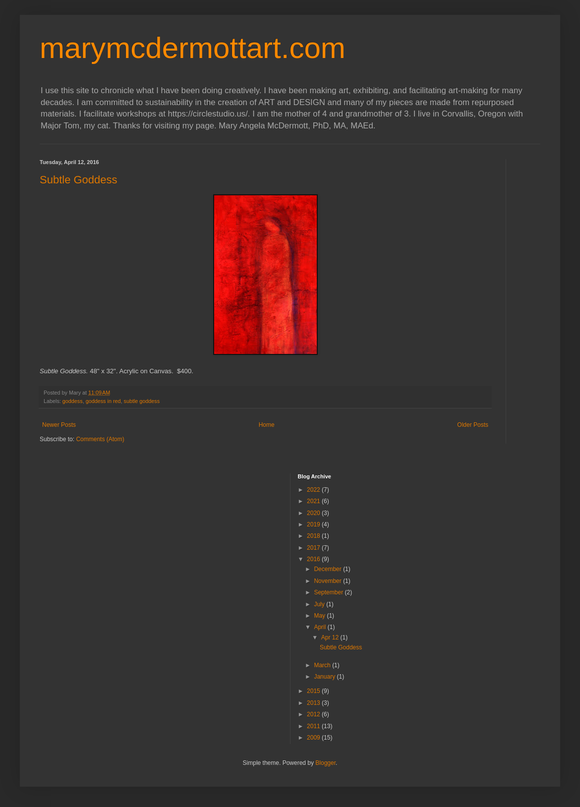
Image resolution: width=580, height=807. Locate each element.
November (328, 580)
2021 (314, 501)
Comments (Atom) (100, 439)
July (320, 604)
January (325, 676)
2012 (314, 714)
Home (267, 424)
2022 (314, 489)
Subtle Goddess (78, 179)
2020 (314, 513)
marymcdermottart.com (193, 47)
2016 (314, 559)
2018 (314, 535)
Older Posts (472, 424)
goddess (72, 401)
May (320, 615)
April (320, 627)
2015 (314, 691)
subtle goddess (142, 401)
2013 (314, 702)
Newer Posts (59, 424)
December (328, 569)
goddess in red (103, 401)
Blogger (325, 762)
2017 (314, 547)
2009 (314, 737)
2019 (314, 524)
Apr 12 (331, 637)
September (329, 592)
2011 (314, 726)
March (323, 665)
